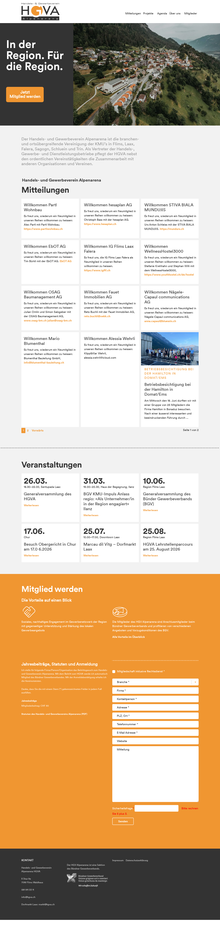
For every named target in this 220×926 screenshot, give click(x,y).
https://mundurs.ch (172, 229)
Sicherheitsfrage (123, 887)
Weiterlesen (31, 505)
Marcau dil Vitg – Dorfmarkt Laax (109, 547)
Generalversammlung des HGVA (47, 496)
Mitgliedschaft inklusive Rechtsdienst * (141, 750)
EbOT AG (66, 261)
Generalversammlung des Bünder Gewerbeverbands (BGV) (167, 498)
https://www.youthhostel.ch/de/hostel (169, 274)
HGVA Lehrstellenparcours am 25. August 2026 (168, 547)
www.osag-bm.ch (35, 320)
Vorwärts (37, 430)
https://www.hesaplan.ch (100, 224)
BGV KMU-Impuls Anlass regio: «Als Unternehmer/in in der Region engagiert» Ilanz (108, 501)
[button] (216, 74)
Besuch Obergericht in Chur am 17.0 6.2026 (50, 547)
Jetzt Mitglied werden (24, 94)
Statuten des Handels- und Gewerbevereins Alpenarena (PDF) (54, 793)
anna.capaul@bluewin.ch (160, 321)
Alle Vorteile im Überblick (128, 716)
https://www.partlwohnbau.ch (43, 229)
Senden (123, 900)
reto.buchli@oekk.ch (97, 316)
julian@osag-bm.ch (59, 320)
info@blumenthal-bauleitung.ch (44, 362)
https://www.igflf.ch (97, 270)
